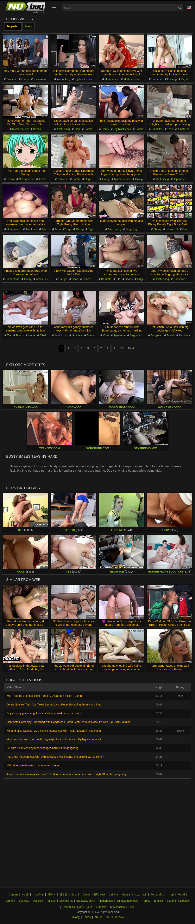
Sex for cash (26, 179)
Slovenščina (117, 906)
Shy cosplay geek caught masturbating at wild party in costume (45, 713)
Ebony (157, 229)
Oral (184, 229)
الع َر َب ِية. (141, 894)
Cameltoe (179, 279)
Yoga (68, 229)
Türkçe (146, 900)
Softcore (77, 335)
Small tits (157, 129)
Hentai (10, 179)
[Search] (180, 7)
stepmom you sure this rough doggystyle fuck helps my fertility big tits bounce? (54, 739)
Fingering (131, 229)
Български (69, 906)
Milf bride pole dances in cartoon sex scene (33, 765)
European (156, 335)
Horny (105, 129)
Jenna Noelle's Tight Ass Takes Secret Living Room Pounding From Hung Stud (54, 704)
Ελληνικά (99, 894)
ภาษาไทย (38, 894)
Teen (170, 129)
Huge (88, 179)
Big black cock (83, 79)
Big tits (185, 79)
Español (172, 900)
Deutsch (185, 900)
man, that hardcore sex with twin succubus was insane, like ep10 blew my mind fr (55, 756)
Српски (13, 894)
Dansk (86, 894)
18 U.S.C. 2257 (115, 917)
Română (10, 900)
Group (25, 79)
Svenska (24, 900)
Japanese (179, 179)
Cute (106, 335)
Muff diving (162, 179)
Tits (44, 229)
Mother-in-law (131, 79)
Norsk (25, 894)
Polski (181, 894)
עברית (170, 894)
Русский (38, 900)
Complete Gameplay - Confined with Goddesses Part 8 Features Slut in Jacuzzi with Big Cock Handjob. (69, 722)
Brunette (11, 79)
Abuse (98, 917)
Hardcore (157, 79)
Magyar (126, 894)
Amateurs (183, 129)
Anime (43, 179)
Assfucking (63, 79)
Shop (75, 279)
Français (101, 906)
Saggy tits (136, 335)
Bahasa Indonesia (127, 900)
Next (131, 348)
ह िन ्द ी (85, 906)
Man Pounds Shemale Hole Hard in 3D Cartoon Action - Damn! (45, 695)
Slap (77, 129)
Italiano (51, 900)
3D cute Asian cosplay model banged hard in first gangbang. (43, 748)
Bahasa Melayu (85, 900)
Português (156, 894)
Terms (87, 917)
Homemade (112, 79)
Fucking (172, 79)
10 (121, 348)
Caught (63, 279)
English (158, 900)
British (170, 335)
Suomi (75, 894)
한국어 (51, 894)
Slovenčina (66, 900)
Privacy (75, 917)
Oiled (43, 335)
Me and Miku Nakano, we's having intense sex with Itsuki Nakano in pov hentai (54, 730)
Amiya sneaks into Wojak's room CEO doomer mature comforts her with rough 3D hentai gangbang (66, 774)
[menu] (54, 7)
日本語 (63, 894)
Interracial (172, 229)
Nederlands (106, 900)
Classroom (40, 79)
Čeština (113, 894)
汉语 (131, 906)
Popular (13, 26)
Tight (91, 229)
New (28, 26)
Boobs (37, 129)
